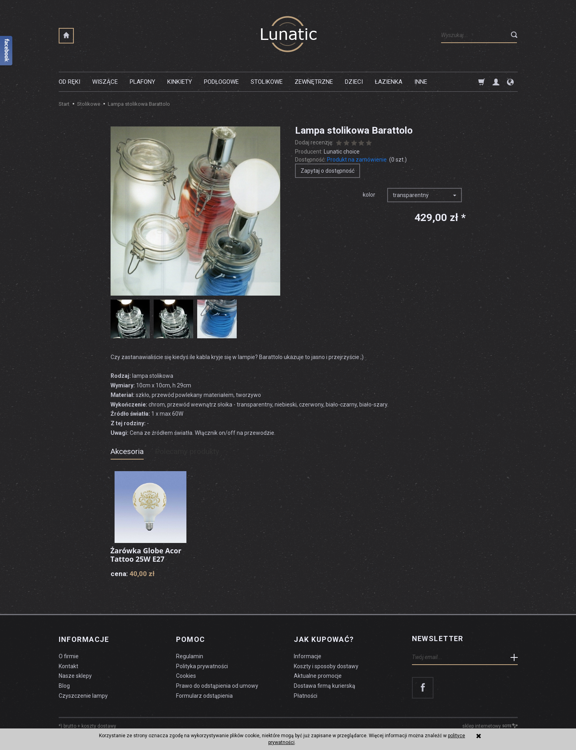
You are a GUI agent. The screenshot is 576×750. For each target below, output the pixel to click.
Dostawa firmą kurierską (324, 684)
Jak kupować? (324, 639)
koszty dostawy (98, 724)
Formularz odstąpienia (204, 694)
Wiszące (105, 81)
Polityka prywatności (202, 664)
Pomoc (190, 639)
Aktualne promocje (318, 674)
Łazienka (388, 81)
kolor (369, 194)
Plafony (142, 81)
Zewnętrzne (314, 81)
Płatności (305, 694)
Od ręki (69, 81)
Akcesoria (127, 451)
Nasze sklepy (75, 674)
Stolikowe (267, 81)
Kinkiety (179, 81)
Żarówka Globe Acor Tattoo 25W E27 (146, 555)
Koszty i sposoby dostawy (326, 664)
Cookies (186, 674)
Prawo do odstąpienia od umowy (217, 684)
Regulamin (189, 654)
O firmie (69, 654)
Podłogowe (221, 81)
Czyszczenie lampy (83, 694)
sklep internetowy (490, 724)
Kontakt (68, 664)
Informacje (84, 639)
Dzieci (354, 81)
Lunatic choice (342, 151)
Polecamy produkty (187, 451)
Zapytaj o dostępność (327, 171)
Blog (64, 684)
